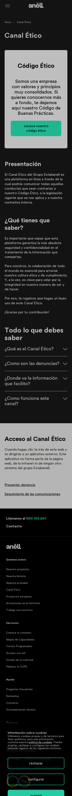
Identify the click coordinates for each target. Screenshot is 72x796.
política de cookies (40, 786)
